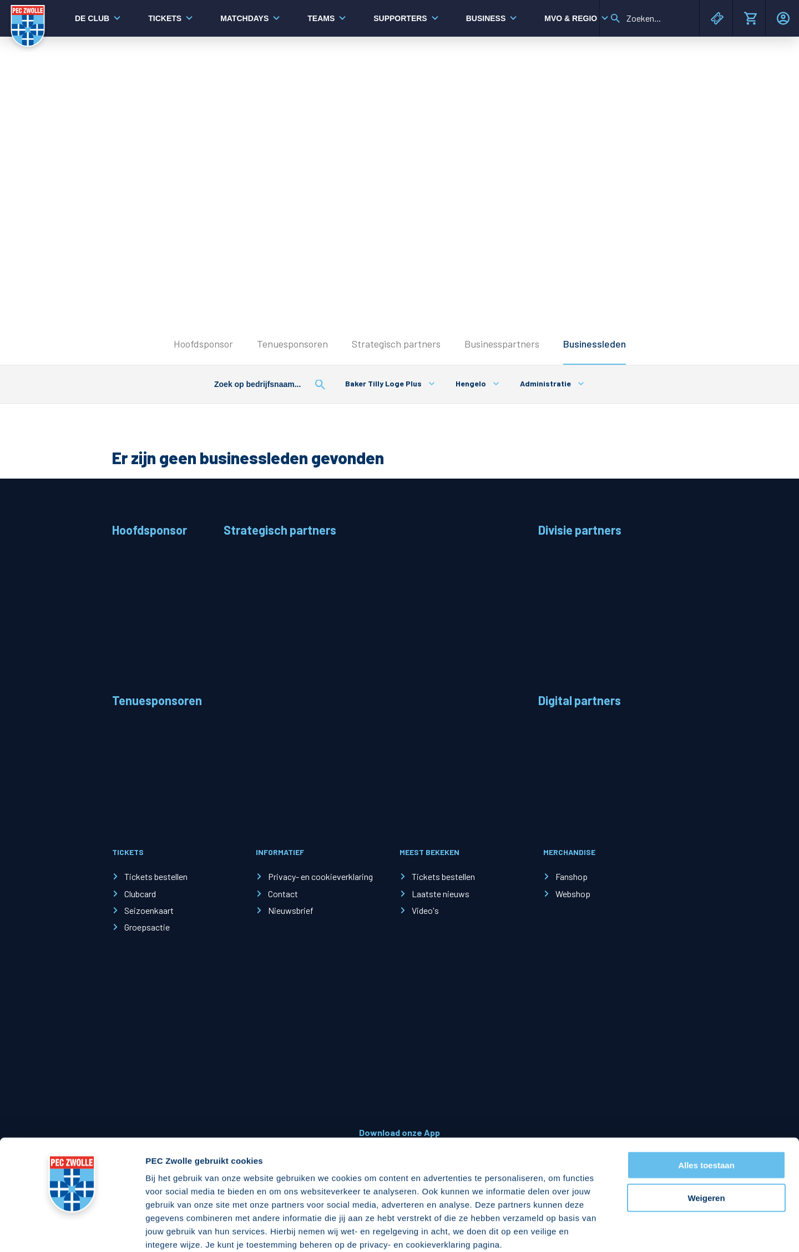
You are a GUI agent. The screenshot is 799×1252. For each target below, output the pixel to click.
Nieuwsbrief (290, 910)
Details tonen (599, 1230)
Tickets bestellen (156, 876)
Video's (425, 910)
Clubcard (140, 893)
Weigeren (706, 1138)
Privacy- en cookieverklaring (320, 876)
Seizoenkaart (149, 910)
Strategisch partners (396, 344)
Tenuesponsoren (292, 344)
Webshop (572, 893)
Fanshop (571, 876)
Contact (283, 893)
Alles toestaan (706, 1105)
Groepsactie (147, 927)
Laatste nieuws (440, 893)
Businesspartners (501, 344)
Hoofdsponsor (203, 344)
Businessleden (594, 344)
